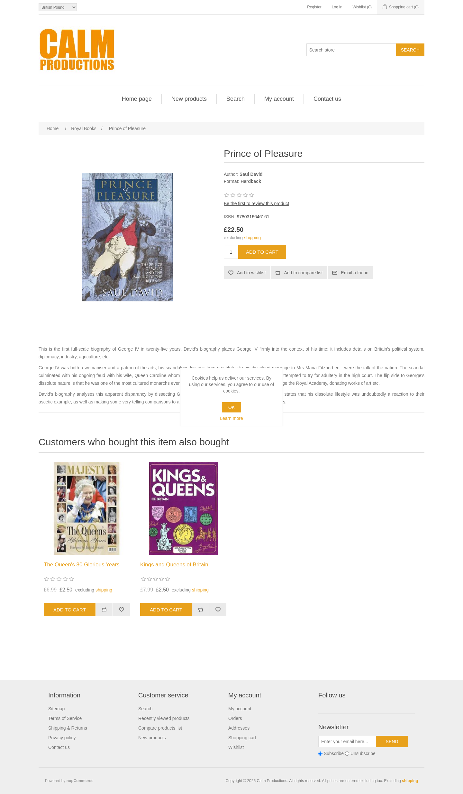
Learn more (231, 418)
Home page (137, 99)
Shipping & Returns (67, 728)
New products (189, 99)
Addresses (239, 728)
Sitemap (56, 708)
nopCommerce (80, 781)
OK (231, 407)
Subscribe (334, 753)
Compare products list (160, 728)
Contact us (327, 99)
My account (279, 99)
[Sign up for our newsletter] (347, 741)
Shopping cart (242, 737)
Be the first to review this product (256, 203)
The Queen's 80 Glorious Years (82, 565)
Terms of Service (65, 718)
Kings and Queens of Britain (174, 565)
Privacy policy (62, 737)
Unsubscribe (363, 753)
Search (235, 99)
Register (314, 7)
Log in (337, 7)
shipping (252, 237)
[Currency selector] (58, 7)
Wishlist (236, 747)
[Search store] (351, 49)
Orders (235, 718)
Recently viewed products (164, 718)
